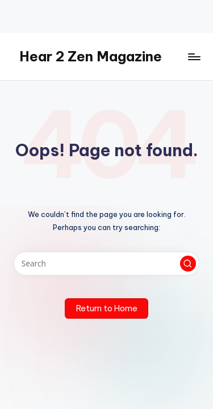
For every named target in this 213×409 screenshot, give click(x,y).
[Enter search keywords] (106, 264)
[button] (188, 264)
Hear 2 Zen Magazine (90, 56)
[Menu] (193, 56)
